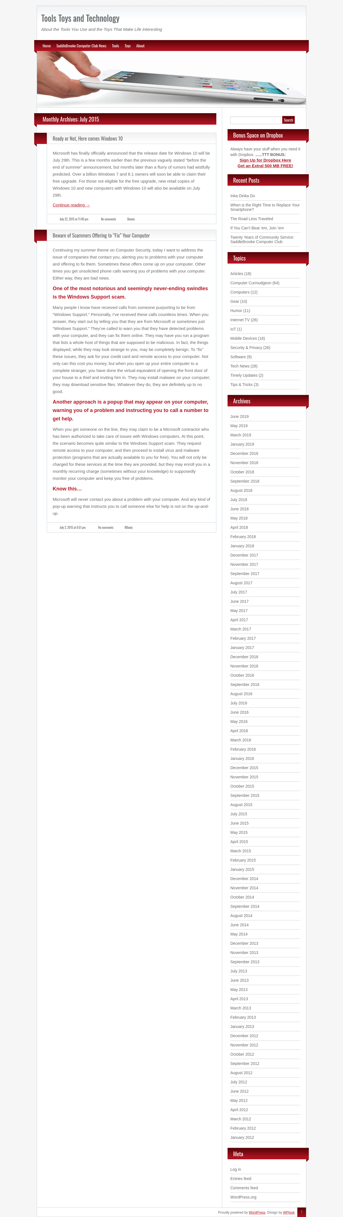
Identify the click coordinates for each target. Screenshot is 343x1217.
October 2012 (242, 1054)
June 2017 (239, 601)
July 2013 (238, 971)
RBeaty (129, 527)
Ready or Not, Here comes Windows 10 (88, 138)
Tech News (239, 366)
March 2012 (240, 1119)
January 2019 (242, 444)
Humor (236, 310)
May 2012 (238, 1100)
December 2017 (244, 555)
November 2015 (244, 777)
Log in (235, 1169)
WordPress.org (243, 1197)
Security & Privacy (246, 347)
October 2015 (242, 786)
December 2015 (244, 767)
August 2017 (241, 583)
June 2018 (239, 509)
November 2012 (244, 1045)
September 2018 (244, 481)
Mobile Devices (243, 338)
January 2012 (242, 1137)
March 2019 (240, 435)
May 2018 (238, 518)
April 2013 (239, 999)
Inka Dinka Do (242, 196)
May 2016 (238, 721)
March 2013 (240, 1008)
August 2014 (241, 915)
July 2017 (238, 592)
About (140, 45)
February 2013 (243, 1017)
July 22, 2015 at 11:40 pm (74, 219)
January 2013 (242, 1026)
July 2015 (238, 814)
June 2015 (239, 823)
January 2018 (242, 546)
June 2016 (239, 712)
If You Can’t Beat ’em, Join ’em (257, 228)
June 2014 (239, 925)
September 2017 (244, 573)
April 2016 (239, 731)
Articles (236, 273)
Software (238, 357)
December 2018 (244, 453)
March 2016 (240, 740)
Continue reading (71, 205)
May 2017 (238, 610)
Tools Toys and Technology (80, 17)
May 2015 (238, 832)
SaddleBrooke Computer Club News (81, 45)
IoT (233, 329)
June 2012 (239, 1091)
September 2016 (244, 684)
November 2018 (244, 462)
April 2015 (239, 841)
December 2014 (244, 878)
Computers (239, 292)
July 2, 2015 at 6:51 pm (73, 527)
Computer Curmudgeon (250, 283)
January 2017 (242, 647)
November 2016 (244, 666)
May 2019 (238, 425)
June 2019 (239, 416)
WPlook (289, 1212)
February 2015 (243, 860)
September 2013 (244, 962)
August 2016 (241, 694)
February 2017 (243, 638)
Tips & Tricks (241, 384)
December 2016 (244, 657)
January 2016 (242, 758)
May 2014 (238, 934)
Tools (115, 45)
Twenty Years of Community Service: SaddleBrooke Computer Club (262, 239)
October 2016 (242, 675)
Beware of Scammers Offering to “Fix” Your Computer (101, 235)
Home (47, 45)
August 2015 (241, 804)
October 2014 (242, 897)
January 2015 (242, 869)
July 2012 (238, 1082)
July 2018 (238, 499)
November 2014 (244, 888)
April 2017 (239, 620)
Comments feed (244, 1188)
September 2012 (244, 1063)
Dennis (131, 219)
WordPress (257, 1212)
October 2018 (242, 472)
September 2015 (244, 795)
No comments (108, 219)
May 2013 (238, 989)
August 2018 (241, 490)
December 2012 (244, 1036)
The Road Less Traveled (251, 219)
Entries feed (240, 1178)
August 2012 (241, 1073)
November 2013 (244, 952)
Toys (128, 45)
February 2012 (243, 1128)
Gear (234, 301)
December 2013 (244, 943)
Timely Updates (244, 375)
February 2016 (243, 749)
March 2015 (240, 851)
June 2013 (239, 980)
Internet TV (240, 320)
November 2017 (244, 564)
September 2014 (244, 906)
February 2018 (243, 536)
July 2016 (238, 703)
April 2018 (239, 527)
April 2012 (239, 1109)
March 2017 (240, 629)
